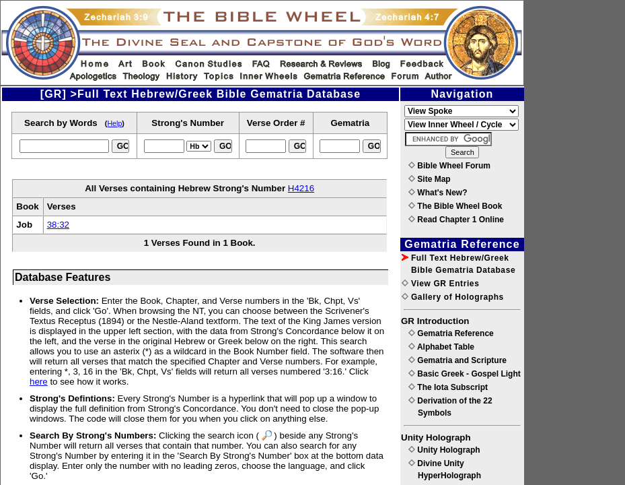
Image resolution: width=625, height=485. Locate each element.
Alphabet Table (441, 347)
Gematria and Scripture (457, 360)
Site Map (429, 179)
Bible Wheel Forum (449, 165)
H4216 (301, 188)
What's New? (438, 192)
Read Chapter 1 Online (456, 219)
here (39, 382)
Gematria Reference (451, 333)
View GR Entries (440, 283)
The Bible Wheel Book (455, 206)
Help (114, 123)
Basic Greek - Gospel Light (464, 374)
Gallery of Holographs (453, 297)
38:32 (58, 225)
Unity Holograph (444, 450)
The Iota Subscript (448, 387)
